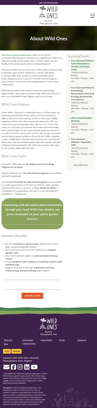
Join (40, 2)
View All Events (81, 165)
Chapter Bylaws (29, 343)
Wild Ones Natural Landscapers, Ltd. (19, 55)
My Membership (51, 2)
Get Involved (27, 340)
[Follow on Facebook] (13, 368)
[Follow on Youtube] (34, 368)
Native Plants (46, 340)
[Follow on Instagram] (20, 368)
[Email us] (6, 368)
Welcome (8, 340)
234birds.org (20, 194)
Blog (6, 344)
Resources (82, 340)
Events (62, 340)
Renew (16, 351)
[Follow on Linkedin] (27, 368)
